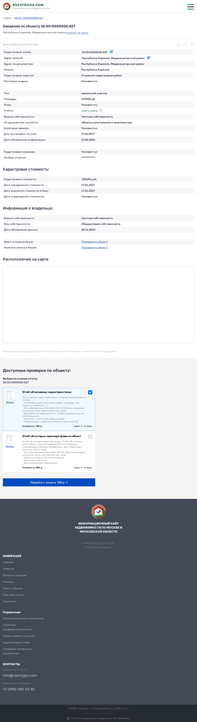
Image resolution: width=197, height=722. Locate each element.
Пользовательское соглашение (23, 618)
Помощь (8, 581)
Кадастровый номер (16, 642)
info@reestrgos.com (20, 675)
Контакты (9, 601)
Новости (8, 568)
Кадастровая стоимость (19, 635)
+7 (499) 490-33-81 (19, 689)
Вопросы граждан (15, 575)
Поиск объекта (13, 588)
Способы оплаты (14, 594)
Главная (8, 562)
